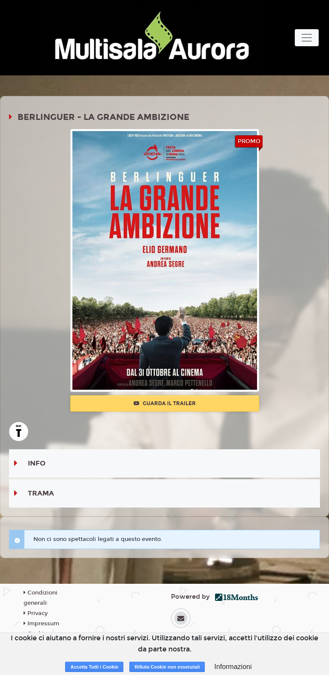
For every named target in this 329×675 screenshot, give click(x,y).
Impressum (41, 623)
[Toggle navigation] (307, 37)
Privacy (36, 613)
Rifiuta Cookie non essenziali (167, 666)
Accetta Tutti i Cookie (94, 666)
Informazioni (232, 666)
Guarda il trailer (165, 403)
